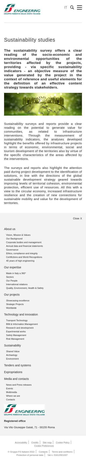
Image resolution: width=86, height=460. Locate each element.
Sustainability (12, 345)
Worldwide (11, 308)
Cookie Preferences (44, 446)
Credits (35, 442)
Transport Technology (17, 320)
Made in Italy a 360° (16, 273)
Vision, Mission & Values (18, 235)
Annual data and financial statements (24, 246)
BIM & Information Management (22, 324)
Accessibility (21, 442)
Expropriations (13, 372)
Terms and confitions (62, 452)
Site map (47, 442)
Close (76, 218)
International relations (17, 284)
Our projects (12, 294)
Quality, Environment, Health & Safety (25, 288)
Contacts (10, 399)
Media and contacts (16, 378)
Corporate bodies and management (23, 242)
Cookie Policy (62, 442)
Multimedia (11, 392)
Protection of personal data (30, 455)
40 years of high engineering (20, 261)
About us (9, 229)
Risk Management (15, 339)
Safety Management (16, 335)
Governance (12, 249)
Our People (12, 280)
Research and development (20, 328)
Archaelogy (11, 355)
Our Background (14, 238)
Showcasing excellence (17, 300)
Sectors (10, 277)
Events (9, 388)
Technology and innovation (21, 314)
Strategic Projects (15, 304)
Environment (12, 359)
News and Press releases (19, 385)
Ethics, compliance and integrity (22, 253)
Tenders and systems (17, 365)
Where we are (13, 396)
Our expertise (12, 267)
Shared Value (13, 351)
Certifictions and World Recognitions (24, 257)
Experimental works (16, 331)
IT (65, 7)
